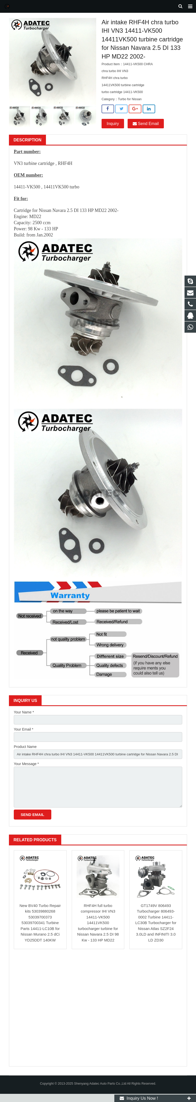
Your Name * (24, 717)
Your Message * (26, 770)
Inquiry (113, 128)
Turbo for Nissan (130, 103)
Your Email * (23, 734)
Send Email (146, 128)
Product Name (25, 752)
